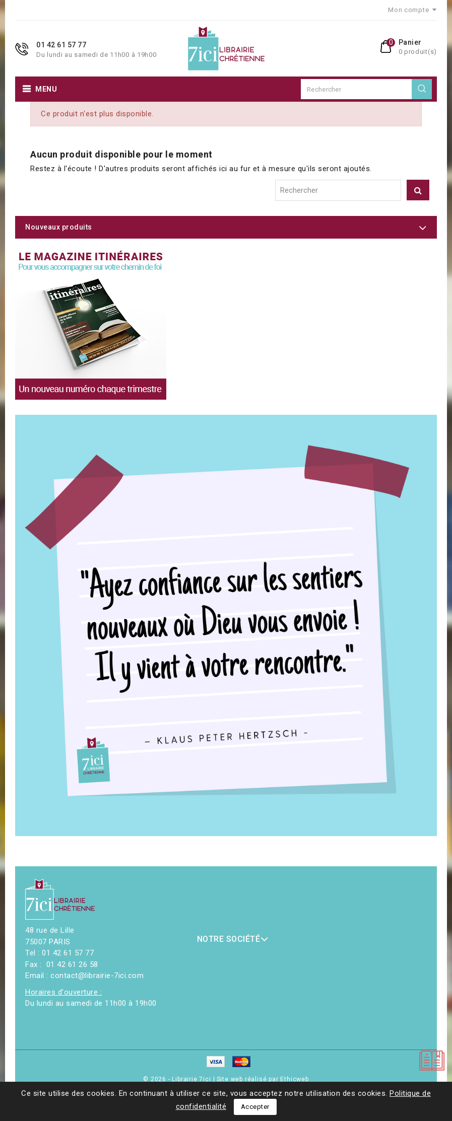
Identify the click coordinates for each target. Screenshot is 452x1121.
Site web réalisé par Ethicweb (263, 1079)
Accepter (255, 1106)
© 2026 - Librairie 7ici (178, 1079)
